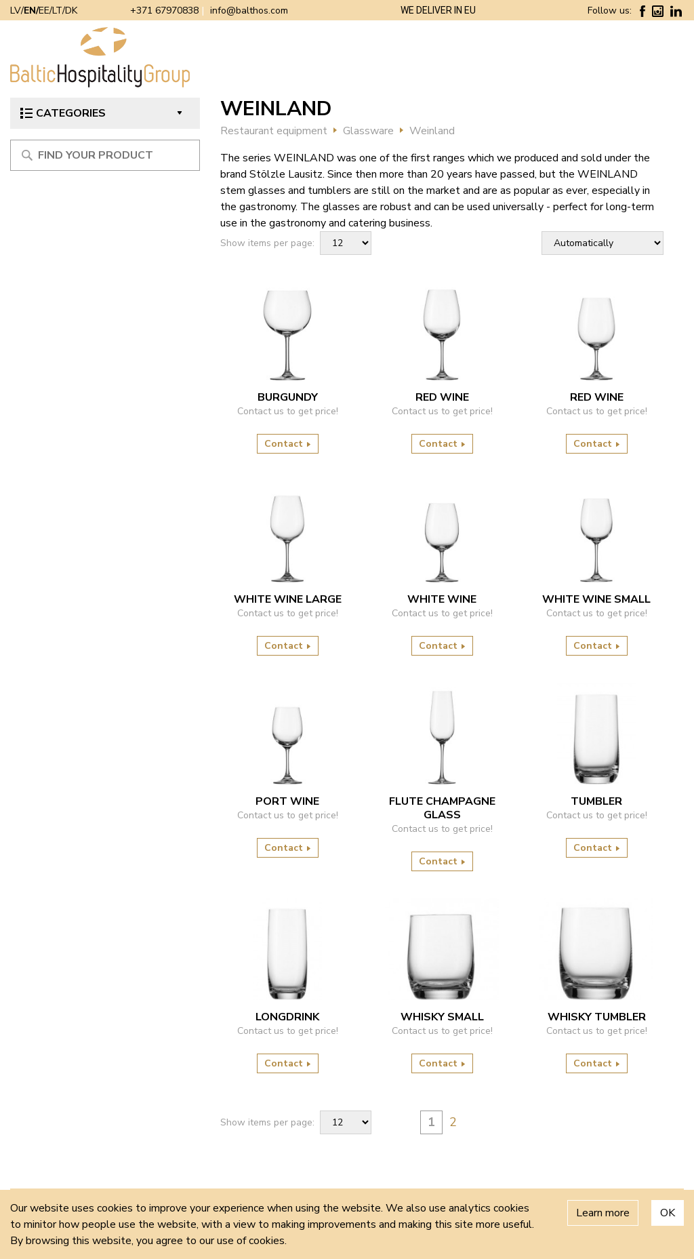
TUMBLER (596, 801)
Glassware (368, 130)
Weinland (432, 130)
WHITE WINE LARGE (288, 599)
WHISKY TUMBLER (597, 1017)
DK (71, 10)
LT (57, 10)
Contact (287, 443)
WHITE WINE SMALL (596, 599)
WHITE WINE (441, 599)
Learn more (603, 1212)
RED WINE (442, 397)
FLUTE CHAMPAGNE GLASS (442, 808)
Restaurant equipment (273, 130)
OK (667, 1212)
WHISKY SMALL (442, 1017)
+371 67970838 (164, 10)
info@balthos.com (249, 10)
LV (15, 10)
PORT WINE (287, 801)
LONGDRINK (287, 1017)
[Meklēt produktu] (105, 155)
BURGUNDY (288, 397)
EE (44, 10)
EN (30, 10)
